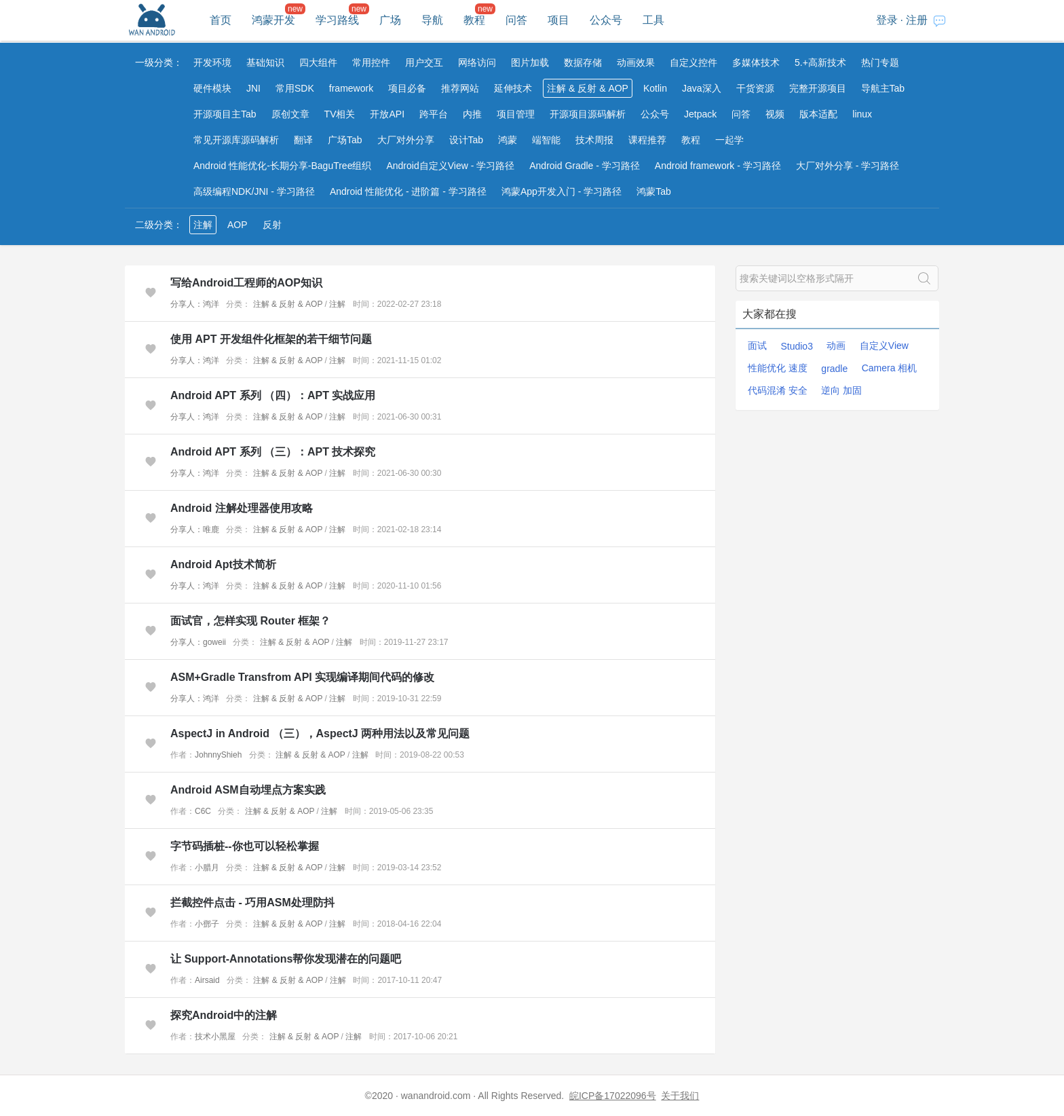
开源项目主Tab (224, 114)
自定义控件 (693, 62)
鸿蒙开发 (273, 20)
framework (351, 88)
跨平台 (433, 114)
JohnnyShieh (218, 755)
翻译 (303, 139)
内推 (472, 114)
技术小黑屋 (215, 1036)
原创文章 (290, 114)
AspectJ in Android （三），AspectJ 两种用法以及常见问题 (320, 733)
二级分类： (159, 224)
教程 (474, 20)
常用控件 (371, 62)
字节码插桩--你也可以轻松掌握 (244, 846)
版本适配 (818, 114)
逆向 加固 (841, 390)
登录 (887, 20)
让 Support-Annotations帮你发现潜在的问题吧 (285, 959)
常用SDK (295, 88)
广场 (390, 20)
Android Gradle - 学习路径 (584, 165)
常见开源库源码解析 (236, 139)
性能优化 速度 (778, 367)
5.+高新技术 (820, 62)
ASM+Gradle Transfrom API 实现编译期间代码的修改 (302, 677)
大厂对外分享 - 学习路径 (847, 165)
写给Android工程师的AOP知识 (246, 283)
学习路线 (337, 20)
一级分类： (159, 62)
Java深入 (701, 88)
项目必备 (407, 88)
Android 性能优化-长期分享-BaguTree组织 (282, 165)
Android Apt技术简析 (223, 564)
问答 (516, 20)
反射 (272, 224)
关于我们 (680, 1095)
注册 (917, 20)
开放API (387, 114)
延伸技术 (513, 88)
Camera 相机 (889, 367)
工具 (653, 20)
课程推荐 (647, 139)
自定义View (884, 345)
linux (862, 114)
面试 (757, 345)
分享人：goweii (198, 642)
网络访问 (477, 62)
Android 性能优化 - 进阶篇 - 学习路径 (408, 191)
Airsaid (207, 980)
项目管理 (516, 114)
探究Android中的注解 (223, 1015)
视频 (774, 114)
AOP (237, 224)
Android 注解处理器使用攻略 (241, 508)
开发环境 (212, 62)
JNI (253, 88)
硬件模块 (212, 88)
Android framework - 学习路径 (718, 165)
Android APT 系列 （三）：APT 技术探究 (273, 452)
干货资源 (755, 88)
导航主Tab (883, 88)
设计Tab (466, 139)
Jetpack (700, 114)
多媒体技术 (756, 62)
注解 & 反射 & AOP (587, 88)
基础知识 (265, 62)
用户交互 (424, 62)
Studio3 (796, 346)
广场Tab (345, 139)
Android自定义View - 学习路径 (450, 165)
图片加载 (530, 62)
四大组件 (318, 62)
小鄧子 (207, 924)
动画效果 (636, 62)
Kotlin (655, 88)
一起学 (729, 139)
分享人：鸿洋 (194, 304)
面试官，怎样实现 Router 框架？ (250, 621)
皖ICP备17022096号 (612, 1095)
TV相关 (340, 114)
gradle (834, 368)
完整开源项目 (817, 88)
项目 (558, 20)
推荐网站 (460, 88)
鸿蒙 (507, 139)
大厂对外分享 (405, 139)
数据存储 (583, 62)
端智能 (546, 139)
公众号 (606, 20)
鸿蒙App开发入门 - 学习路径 (561, 191)
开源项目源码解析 (588, 114)
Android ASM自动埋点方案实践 (248, 790)
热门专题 (880, 62)
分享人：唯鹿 (194, 529)
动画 (836, 345)
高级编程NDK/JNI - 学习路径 (254, 191)
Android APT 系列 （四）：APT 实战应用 (273, 395)
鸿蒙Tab (653, 191)
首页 (220, 20)
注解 (202, 224)
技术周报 (594, 139)
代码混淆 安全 (778, 390)
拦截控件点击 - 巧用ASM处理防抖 (252, 902)
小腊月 (207, 867)
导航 (432, 20)
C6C (203, 811)
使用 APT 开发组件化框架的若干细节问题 (271, 339)
